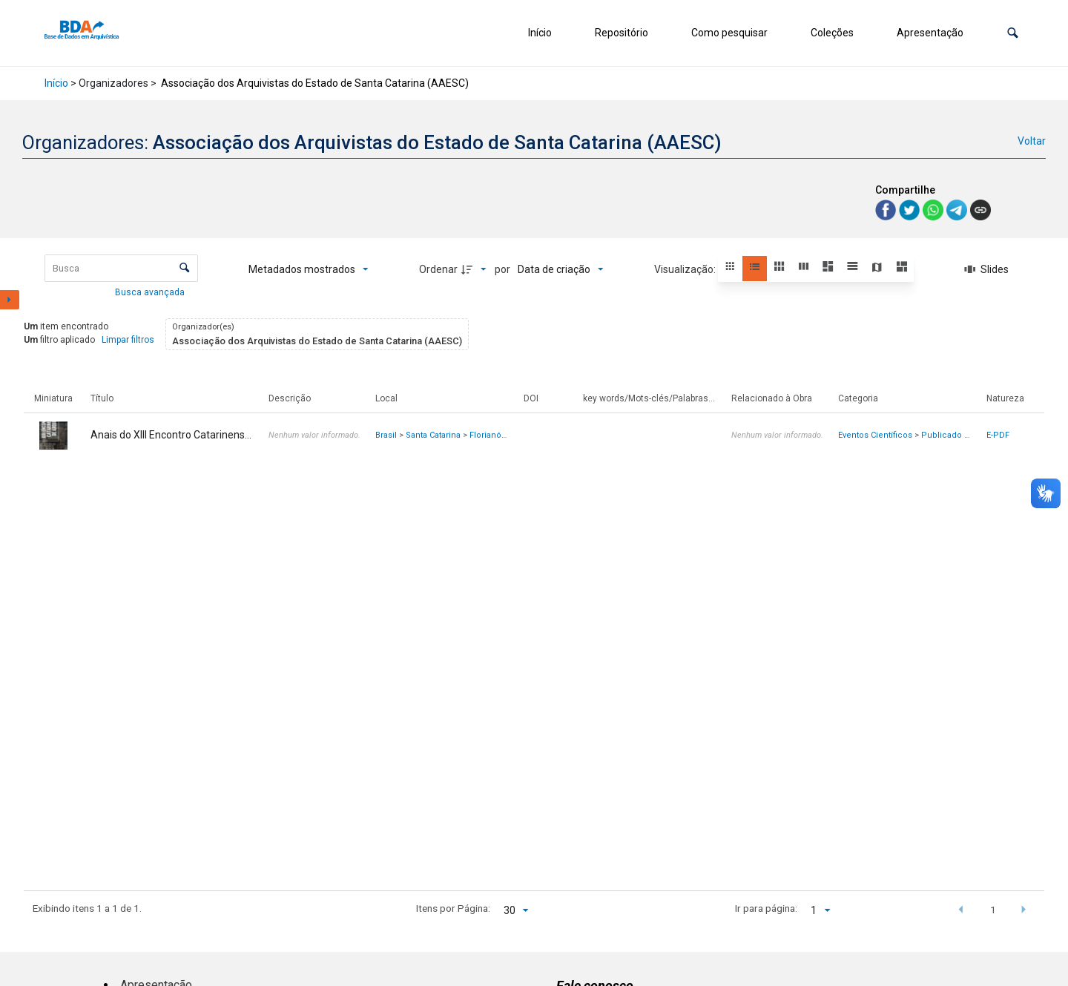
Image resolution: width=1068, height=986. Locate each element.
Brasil (386, 435)
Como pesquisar (729, 33)
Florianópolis (495, 435)
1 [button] (993, 910)
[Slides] (987, 269)
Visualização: (686, 269)
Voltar (1032, 141)
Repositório (621, 33)
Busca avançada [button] (151, 292)
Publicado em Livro (959, 435)
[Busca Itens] (121, 268)
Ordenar (438, 269)
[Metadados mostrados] (308, 269)
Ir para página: (766, 908)
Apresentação (930, 33)
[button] (1013, 33)
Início (540, 33)
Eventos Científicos (875, 435)
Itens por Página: (453, 908)
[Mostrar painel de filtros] (9, 299)
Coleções (832, 33)
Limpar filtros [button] (128, 340)
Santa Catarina (433, 435)
